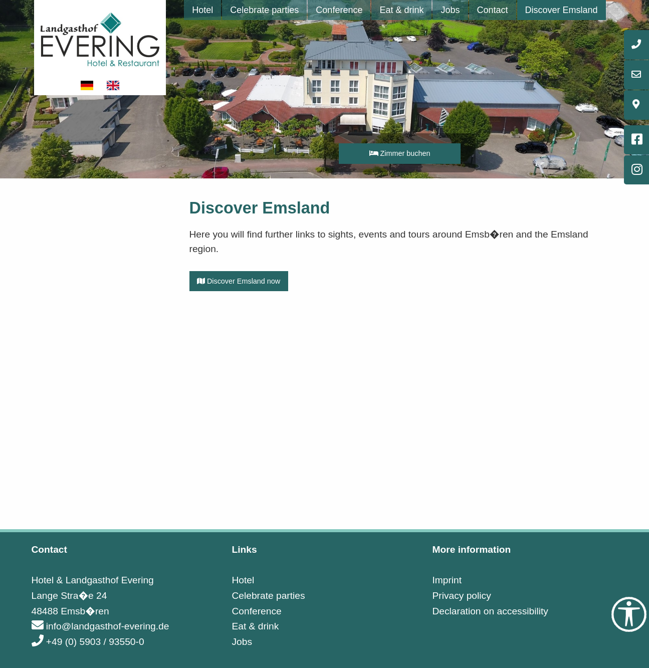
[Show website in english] (113, 85)
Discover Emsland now (238, 281)
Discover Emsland (561, 10)
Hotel (202, 10)
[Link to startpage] (100, 38)
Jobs (450, 10)
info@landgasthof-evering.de (100, 626)
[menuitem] (202, 10)
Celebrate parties (264, 10)
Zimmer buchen (399, 153)
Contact (492, 10)
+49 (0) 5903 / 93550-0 (88, 641)
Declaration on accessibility (490, 611)
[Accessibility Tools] (628, 614)
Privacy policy (461, 595)
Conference (339, 10)
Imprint (447, 580)
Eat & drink (401, 10)
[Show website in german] (88, 85)
